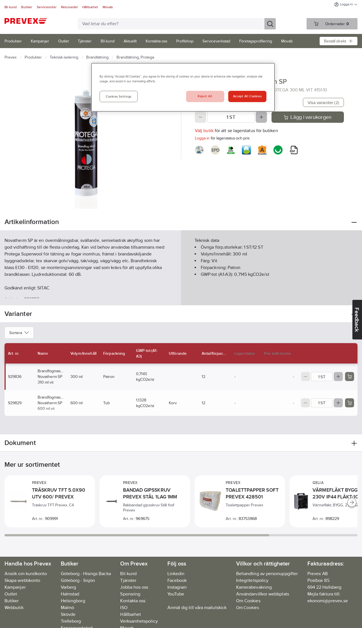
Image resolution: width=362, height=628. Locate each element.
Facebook (177, 580)
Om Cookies (247, 607)
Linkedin (176, 573)
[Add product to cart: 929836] (349, 376)
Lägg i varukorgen (307, 117)
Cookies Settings (119, 96)
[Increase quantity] (261, 117)
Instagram (177, 587)
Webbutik (14, 607)
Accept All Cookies (247, 96)
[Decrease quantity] (200, 117)
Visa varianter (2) (323, 102)
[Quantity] (231, 117)
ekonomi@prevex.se (327, 600)
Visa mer (180, 296)
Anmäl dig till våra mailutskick (197, 607)
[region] (183, 87)
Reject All (205, 96)
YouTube (175, 594)
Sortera (19, 332)
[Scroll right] (351, 502)
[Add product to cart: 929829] (349, 402)
